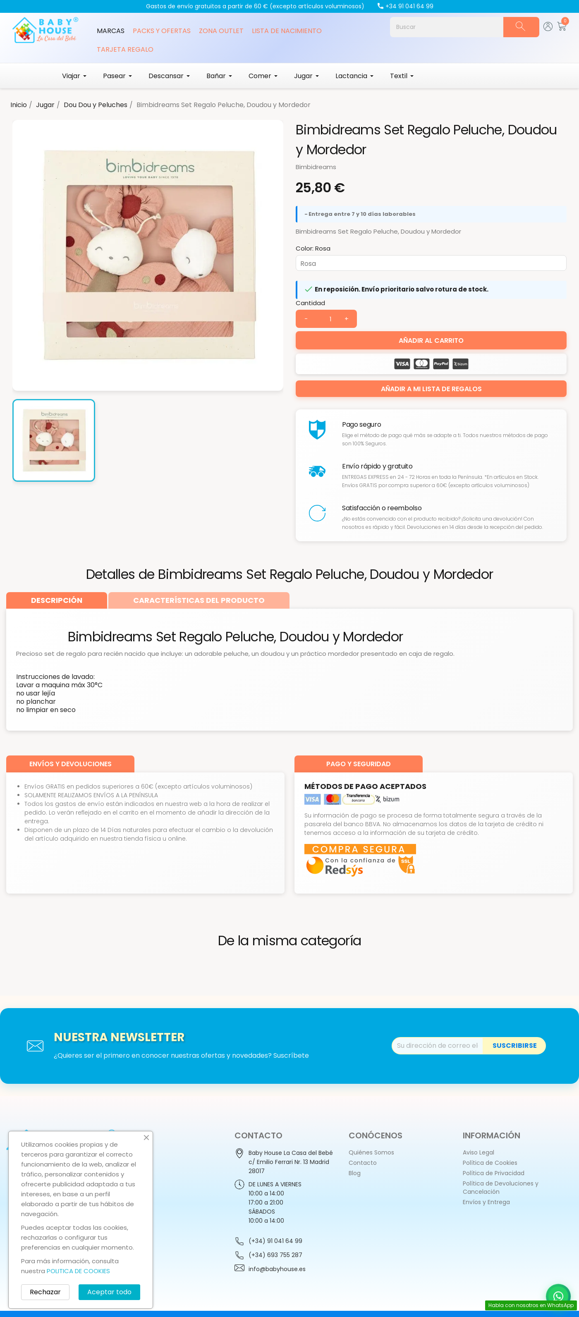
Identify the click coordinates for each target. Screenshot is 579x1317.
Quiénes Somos (371, 1152)
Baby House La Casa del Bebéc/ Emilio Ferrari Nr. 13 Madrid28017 (291, 1162)
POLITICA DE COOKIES (78, 1271)
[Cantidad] (326, 319)
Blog (355, 1173)
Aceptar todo (109, 1292)
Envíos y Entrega (486, 1202)
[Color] (431, 263)
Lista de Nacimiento (287, 31)
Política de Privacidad (493, 1173)
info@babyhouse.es (277, 1269)
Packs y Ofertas (162, 31)
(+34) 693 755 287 (275, 1255)
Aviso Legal (478, 1152)
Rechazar (45, 1292)
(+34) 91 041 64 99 (275, 1241)
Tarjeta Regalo (125, 49)
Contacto (363, 1163)
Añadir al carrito (431, 340)
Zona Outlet (221, 31)
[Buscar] (446, 27)
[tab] (56, 600)
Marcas (110, 31)
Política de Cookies (490, 1163)
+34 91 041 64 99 (405, 6)
